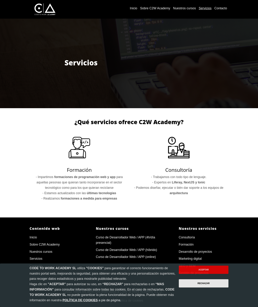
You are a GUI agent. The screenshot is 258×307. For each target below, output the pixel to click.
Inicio (33, 237)
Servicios (36, 258)
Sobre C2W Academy (45, 244)
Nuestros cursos (41, 251)
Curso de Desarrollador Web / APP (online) (126, 257)
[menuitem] (133, 8)
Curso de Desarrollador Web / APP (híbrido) (126, 250)
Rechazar (204, 283)
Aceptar (204, 269)
